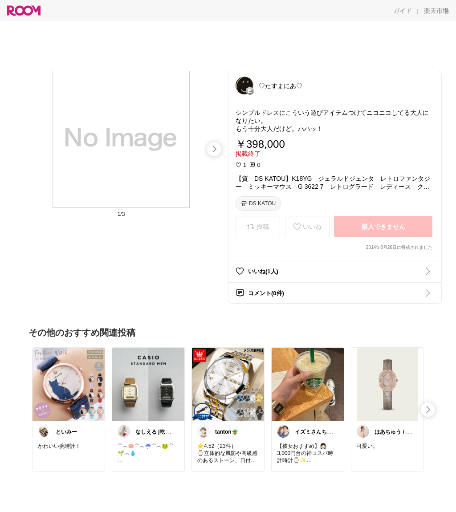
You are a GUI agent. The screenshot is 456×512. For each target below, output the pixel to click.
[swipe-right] (214, 149)
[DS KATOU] (258, 203)
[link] (69, 384)
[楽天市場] (436, 11)
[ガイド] (402, 11)
